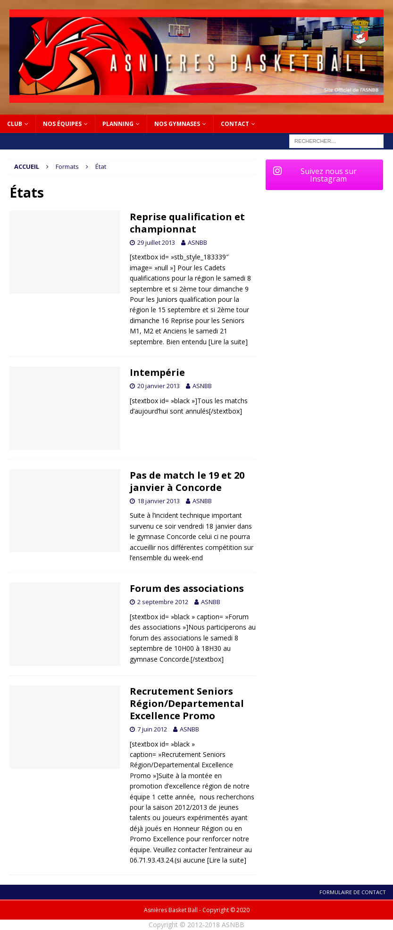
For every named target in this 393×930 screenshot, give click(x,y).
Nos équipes (62, 124)
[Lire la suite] (228, 341)
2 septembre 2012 (162, 602)
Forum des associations (187, 588)
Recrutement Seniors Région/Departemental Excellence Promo (187, 703)
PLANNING (118, 124)
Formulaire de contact (352, 892)
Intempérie (157, 372)
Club (14, 124)
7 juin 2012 (152, 729)
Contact (235, 124)
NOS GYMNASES (177, 124)
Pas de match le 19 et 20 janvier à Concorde (187, 481)
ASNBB (197, 242)
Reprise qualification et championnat (187, 222)
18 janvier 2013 (158, 501)
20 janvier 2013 (158, 386)
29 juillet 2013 (156, 242)
